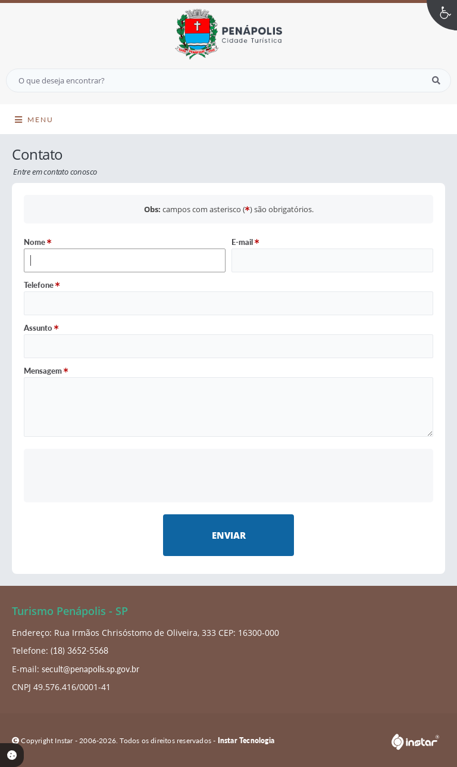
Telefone (42, 285)
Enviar (229, 535)
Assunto (41, 328)
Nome (38, 242)
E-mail (245, 242)
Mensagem (46, 370)
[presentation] (229, 475)
